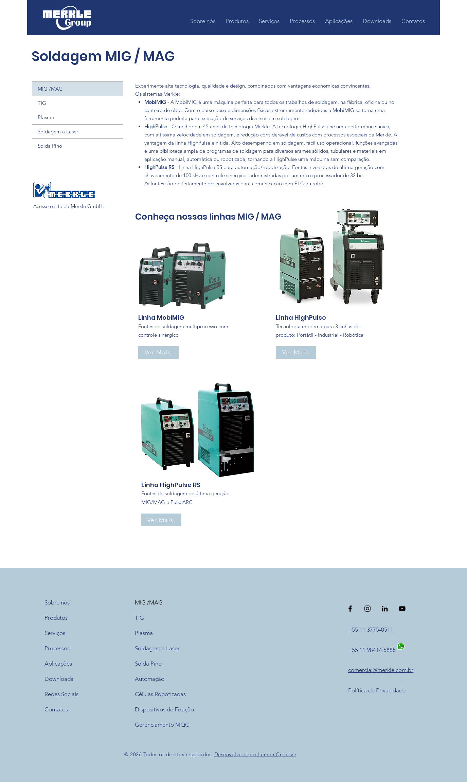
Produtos (56, 617)
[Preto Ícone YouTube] (402, 608)
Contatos (56, 709)
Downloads (58, 678)
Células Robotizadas (160, 694)
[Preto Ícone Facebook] (350, 608)
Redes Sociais (61, 694)
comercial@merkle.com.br (380, 670)
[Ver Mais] (158, 352)
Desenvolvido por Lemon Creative (255, 754)
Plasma (46, 117)
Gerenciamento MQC (162, 724)
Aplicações (58, 663)
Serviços (54, 633)
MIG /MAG (50, 89)
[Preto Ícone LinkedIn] (385, 608)
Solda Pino (50, 146)
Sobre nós (57, 602)
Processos (57, 648)
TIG (42, 103)
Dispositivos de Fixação (164, 709)
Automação (149, 678)
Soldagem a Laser (58, 131)
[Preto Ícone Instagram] (367, 608)
